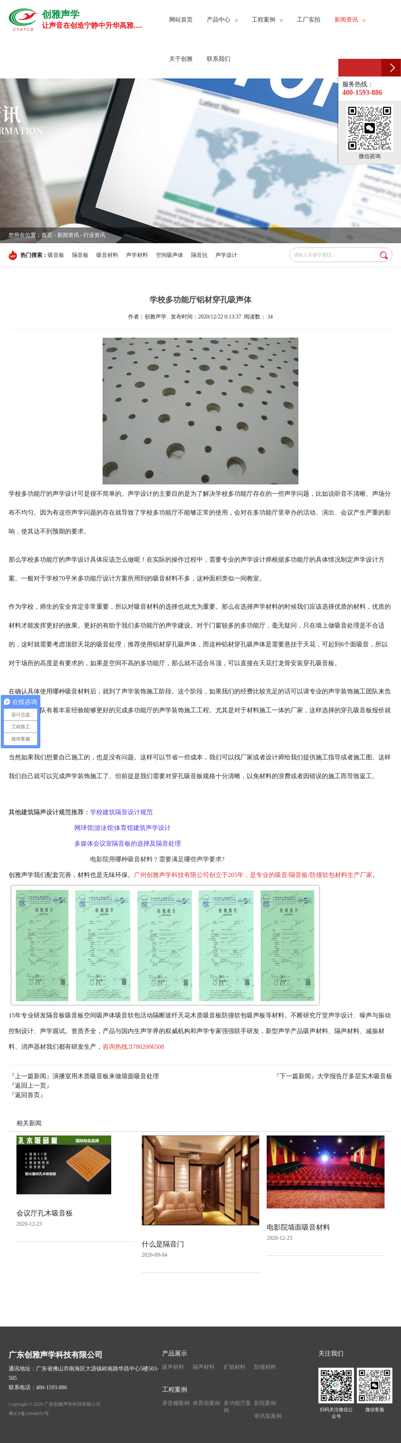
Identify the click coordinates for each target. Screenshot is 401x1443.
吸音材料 (107, 255)
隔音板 (80, 255)
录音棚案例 (176, 1403)
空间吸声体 (169, 255)
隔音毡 (199, 255)
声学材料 (137, 255)
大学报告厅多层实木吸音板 (354, 1076)
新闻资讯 (68, 235)
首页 (47, 235)
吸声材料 (173, 1367)
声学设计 (226, 255)
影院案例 (265, 1403)
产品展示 (174, 1353)
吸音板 (56, 255)
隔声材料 (204, 1367)
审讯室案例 (268, 1416)
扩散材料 (235, 1367)
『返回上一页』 (30, 1085)
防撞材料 (265, 1367)
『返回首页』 (27, 1095)
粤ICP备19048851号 (29, 1413)
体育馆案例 (206, 1403)
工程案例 (174, 1389)
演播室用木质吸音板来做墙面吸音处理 (105, 1076)
